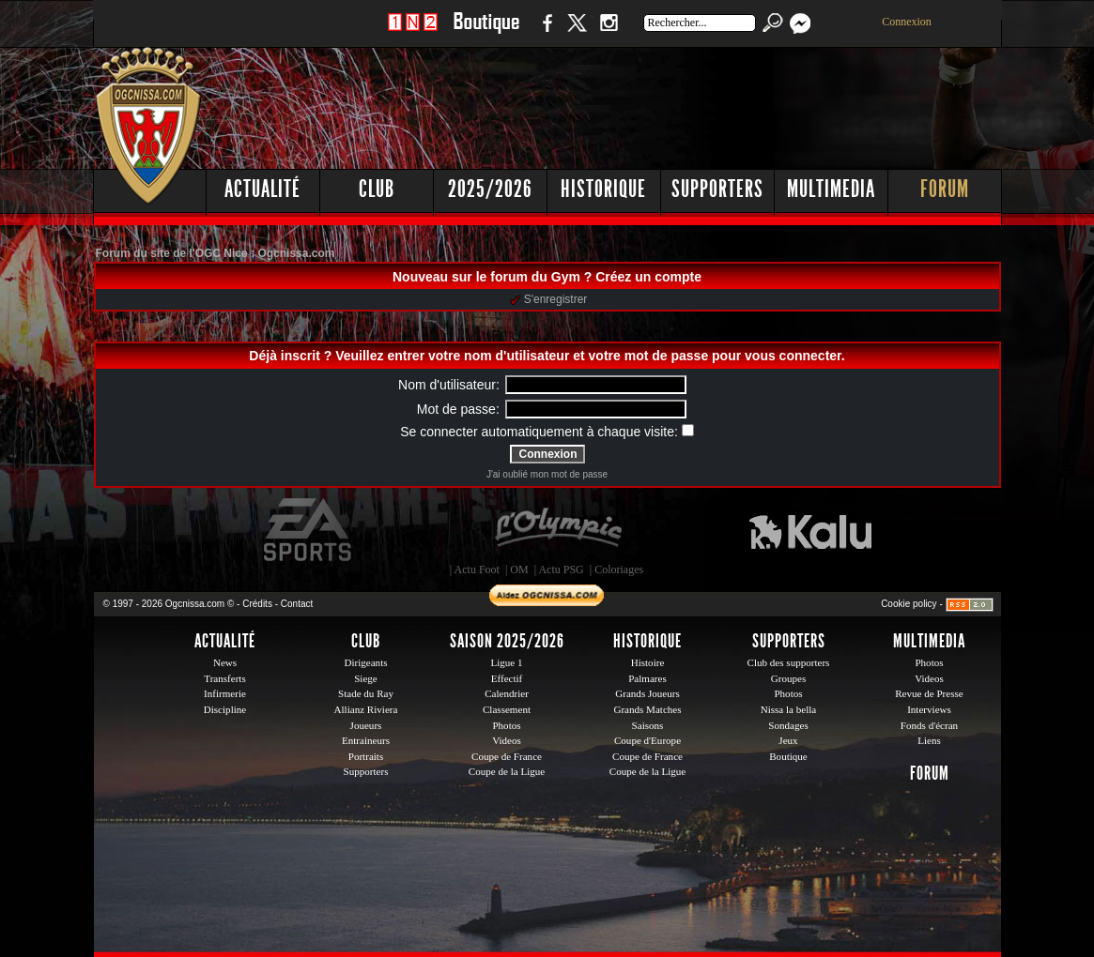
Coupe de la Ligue (507, 771)
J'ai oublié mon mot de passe (547, 474)
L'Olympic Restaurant (557, 530)
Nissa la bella (789, 709)
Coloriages (618, 569)
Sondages (788, 725)
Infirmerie (225, 693)
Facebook (545, 32)
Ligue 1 (506, 662)
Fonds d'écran (929, 725)
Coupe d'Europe (647, 740)
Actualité (262, 189)
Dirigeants (365, 662)
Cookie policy (908, 604)
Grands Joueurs (647, 693)
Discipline (225, 709)
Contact (297, 604)
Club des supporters (788, 662)
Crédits (257, 604)
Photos (506, 725)
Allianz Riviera (366, 709)
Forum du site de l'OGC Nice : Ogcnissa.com (215, 253)
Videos (506, 740)
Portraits (366, 756)
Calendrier (507, 693)
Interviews (929, 709)
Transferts (224, 678)
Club (376, 189)
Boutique (486, 32)
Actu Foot (477, 569)
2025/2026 (490, 189)
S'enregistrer (549, 299)
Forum (944, 189)
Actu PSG (560, 569)
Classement (507, 709)
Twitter (577, 32)
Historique (603, 189)
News (225, 662)
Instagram (608, 32)
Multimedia (831, 189)
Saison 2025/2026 (507, 641)
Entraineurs (366, 740)
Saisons (648, 725)
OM (519, 569)
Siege (366, 678)
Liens (929, 740)
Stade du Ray (365, 693)
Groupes (788, 678)
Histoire (648, 662)
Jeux (787, 740)
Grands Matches (647, 709)
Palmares (647, 678)
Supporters (717, 189)
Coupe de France (506, 756)
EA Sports (309, 530)
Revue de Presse (929, 693)
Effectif (507, 678)
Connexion (907, 21)
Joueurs (366, 725)
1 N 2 (412, 32)
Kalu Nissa (810, 530)
